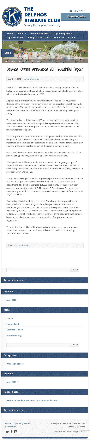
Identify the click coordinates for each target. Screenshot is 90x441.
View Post (35, 61)
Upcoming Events (63, 33)
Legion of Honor (15, 37)
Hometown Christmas (65, 37)
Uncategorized (23, 61)
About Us (21, 33)
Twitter (7, 431)
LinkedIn (15, 431)
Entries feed (12, 324)
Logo (13, 61)
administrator (33, 79)
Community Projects (40, 33)
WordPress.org (14, 335)
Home (10, 33)
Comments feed (14, 329)
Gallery (30, 37)
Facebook (11, 431)
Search (75, 269)
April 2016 (11, 300)
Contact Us (44, 37)
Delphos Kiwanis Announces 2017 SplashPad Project (32, 400)
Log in (9, 318)
